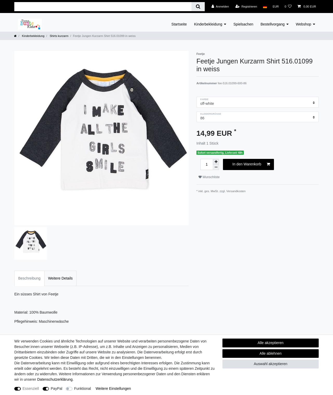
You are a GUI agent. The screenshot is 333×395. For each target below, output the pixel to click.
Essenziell (31, 388)
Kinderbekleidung (208, 24)
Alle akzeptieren (271, 343)
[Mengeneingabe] (206, 164)
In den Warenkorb (251, 164)
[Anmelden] (220, 6)
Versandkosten (236, 191)
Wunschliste (209, 177)
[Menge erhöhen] (216, 162)
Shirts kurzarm (58, 35)
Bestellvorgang (272, 24)
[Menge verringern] (216, 167)
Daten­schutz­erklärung (55, 379)
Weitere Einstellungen (113, 388)
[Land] (265, 6)
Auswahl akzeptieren (270, 364)
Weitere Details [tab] (60, 278)
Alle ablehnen (271, 353)
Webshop (303, 24)
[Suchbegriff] (102, 6)
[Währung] (276, 6)
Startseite (179, 24)
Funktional (82, 388)
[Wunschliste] (288, 6)
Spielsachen (243, 24)
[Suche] (198, 6)
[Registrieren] (246, 6)
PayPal (56, 388)
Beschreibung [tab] (29, 278)
